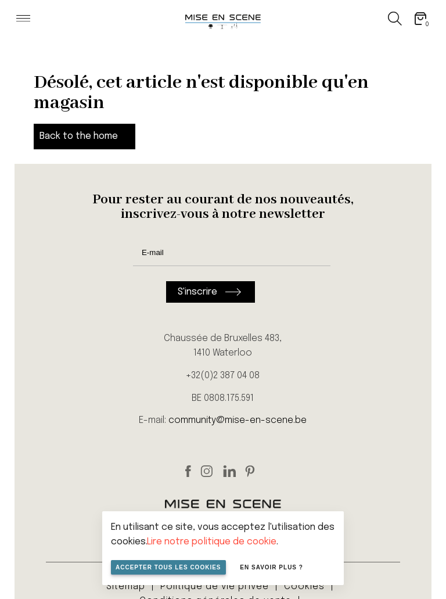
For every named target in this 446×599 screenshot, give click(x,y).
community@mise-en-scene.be (237, 420)
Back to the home (78, 136)
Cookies (304, 586)
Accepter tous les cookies (168, 567)
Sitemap (125, 586)
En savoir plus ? (271, 567)
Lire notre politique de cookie (211, 542)
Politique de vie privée (214, 586)
